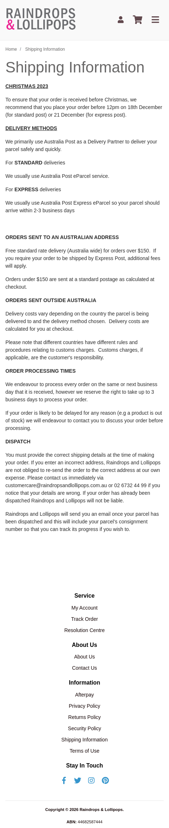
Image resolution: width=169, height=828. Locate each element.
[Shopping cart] (137, 20)
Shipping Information (84, 740)
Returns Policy (84, 717)
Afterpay (84, 695)
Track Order (84, 619)
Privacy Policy (84, 706)
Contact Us (84, 668)
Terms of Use (84, 751)
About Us (84, 657)
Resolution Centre (84, 630)
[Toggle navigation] (155, 20)
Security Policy (84, 728)
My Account (85, 608)
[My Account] (120, 20)
